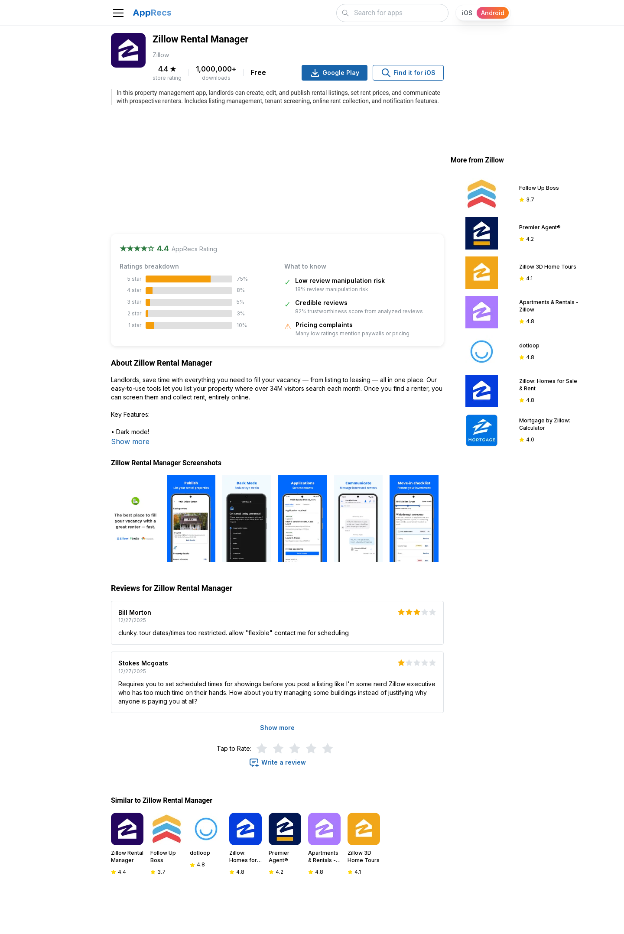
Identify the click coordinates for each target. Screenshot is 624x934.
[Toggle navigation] (118, 13)
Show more (130, 441)
